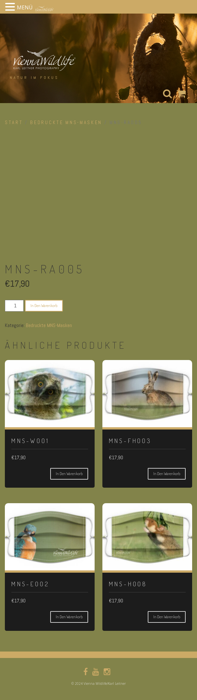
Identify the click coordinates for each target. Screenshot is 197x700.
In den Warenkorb (43, 305)
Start (14, 122)
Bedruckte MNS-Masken (66, 122)
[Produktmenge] (14, 306)
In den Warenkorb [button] (69, 473)
